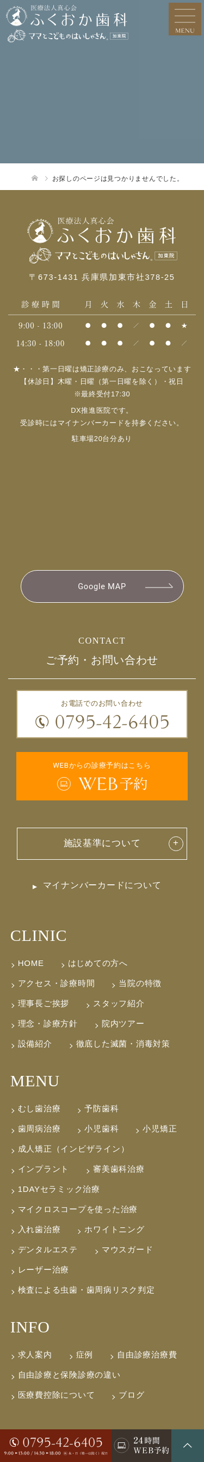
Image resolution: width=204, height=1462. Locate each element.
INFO (30, 1327)
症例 (84, 1354)
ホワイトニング (114, 1229)
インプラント (43, 1168)
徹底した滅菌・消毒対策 (123, 1043)
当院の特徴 (140, 983)
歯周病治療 (39, 1128)
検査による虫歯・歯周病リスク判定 (86, 1289)
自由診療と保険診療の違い (69, 1374)
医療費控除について (56, 1394)
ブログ (131, 1394)
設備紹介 (35, 1043)
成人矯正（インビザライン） (73, 1148)
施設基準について (102, 843)
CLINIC (38, 935)
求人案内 (35, 1354)
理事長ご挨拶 (43, 1003)
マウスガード (127, 1249)
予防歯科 (101, 1108)
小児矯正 (160, 1128)
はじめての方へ (98, 963)
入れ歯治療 (39, 1229)
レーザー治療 (43, 1269)
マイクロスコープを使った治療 (78, 1209)
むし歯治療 (39, 1108)
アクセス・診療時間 (56, 983)
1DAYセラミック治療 (59, 1189)
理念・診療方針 (48, 1023)
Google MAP (102, 586)
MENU (35, 1081)
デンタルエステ (48, 1249)
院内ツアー (123, 1023)
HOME (31, 963)
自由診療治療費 (147, 1354)
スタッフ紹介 (118, 1003)
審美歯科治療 (118, 1168)
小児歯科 (101, 1128)
